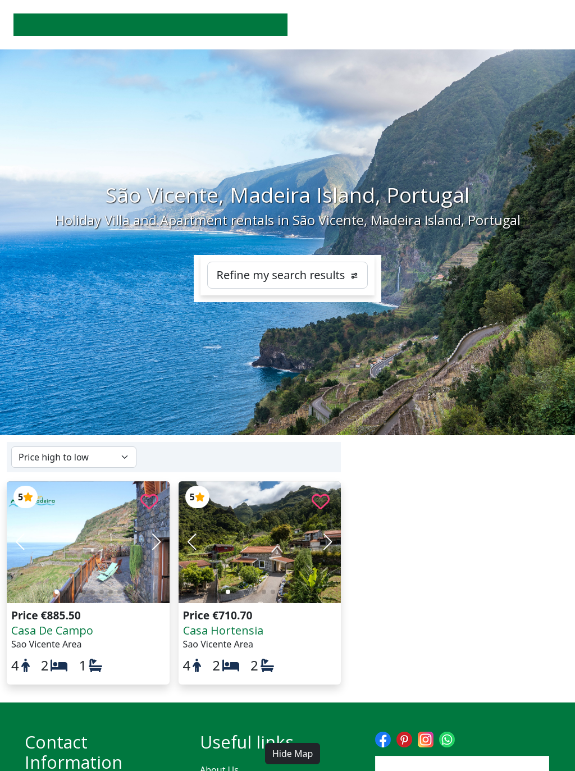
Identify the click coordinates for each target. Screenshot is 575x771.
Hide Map (292, 753)
